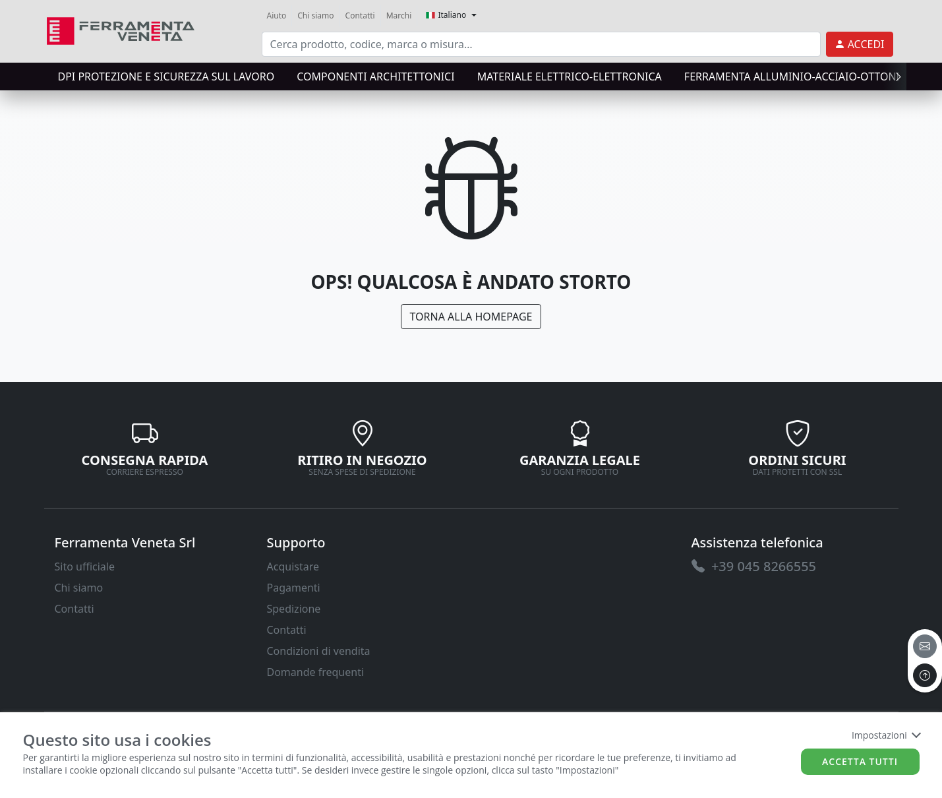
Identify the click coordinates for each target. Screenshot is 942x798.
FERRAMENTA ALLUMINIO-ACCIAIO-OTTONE (793, 76)
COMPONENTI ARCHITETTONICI (375, 76)
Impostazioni (886, 735)
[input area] (541, 44)
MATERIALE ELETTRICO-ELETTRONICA (569, 76)
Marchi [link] (399, 15)
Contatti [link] (360, 15)
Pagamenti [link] (293, 587)
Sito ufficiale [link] (85, 566)
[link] (121, 29)
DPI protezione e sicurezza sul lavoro (166, 76)
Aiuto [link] (277, 15)
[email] (925, 646)
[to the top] (925, 675)
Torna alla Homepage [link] (470, 316)
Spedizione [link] (294, 608)
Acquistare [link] (293, 566)
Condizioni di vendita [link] (318, 651)
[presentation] (894, 76)
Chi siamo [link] (315, 15)
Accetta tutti (860, 761)
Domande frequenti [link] (316, 672)
